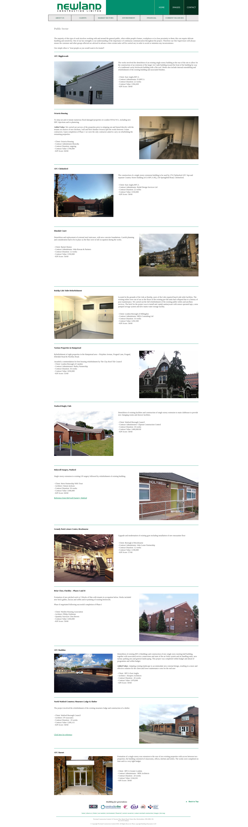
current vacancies (174, 18)
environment (128, 18)
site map (162, 813)
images (156, 813)
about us (60, 18)
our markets (102, 813)
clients (82, 18)
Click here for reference (63, 735)
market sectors (105, 18)
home (83, 813)
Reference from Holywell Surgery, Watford (70, 498)
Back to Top (192, 801)
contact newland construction (143, 813)
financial (151, 18)
